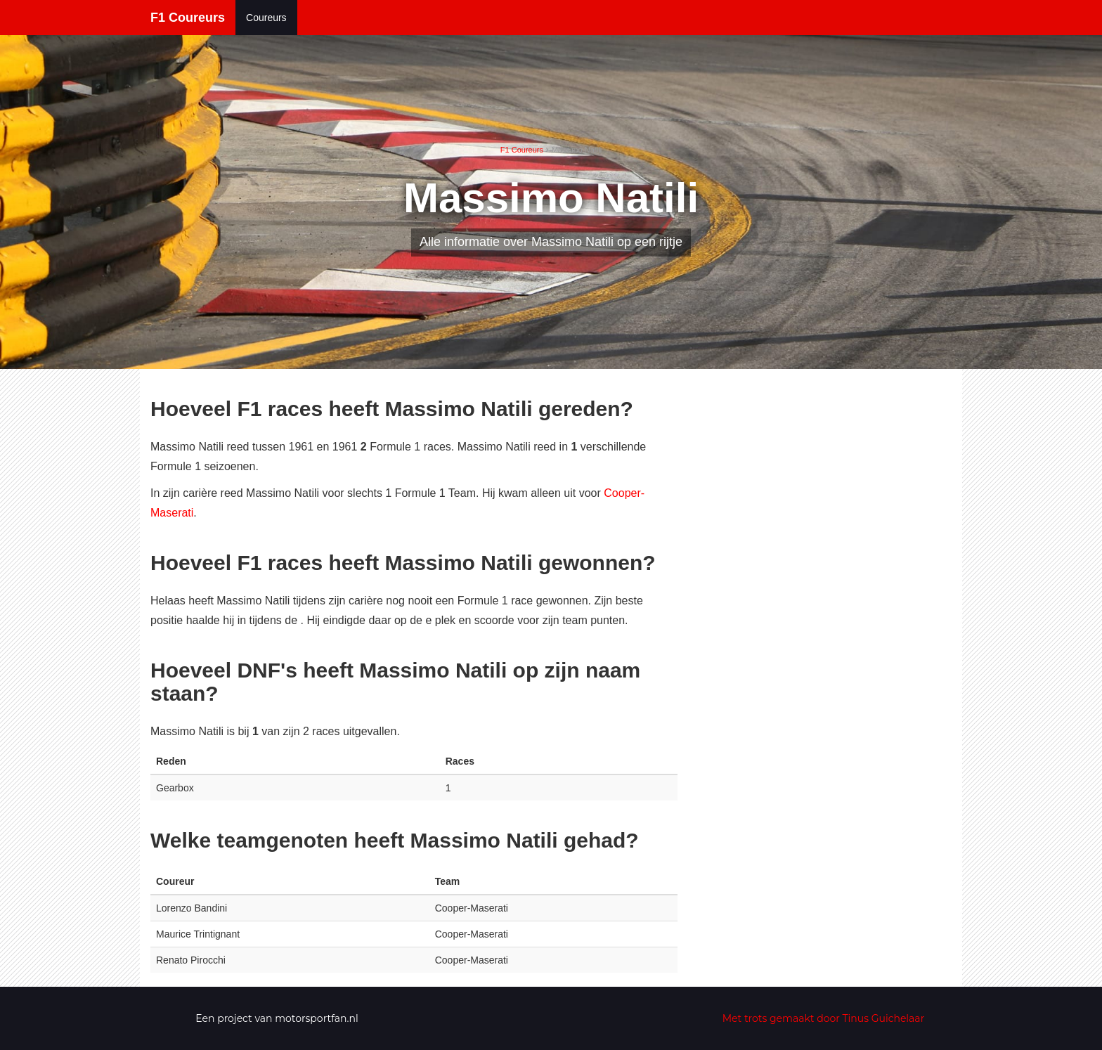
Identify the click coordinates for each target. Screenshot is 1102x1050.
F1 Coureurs (187, 18)
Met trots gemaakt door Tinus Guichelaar (823, 1018)
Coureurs (266, 17)
